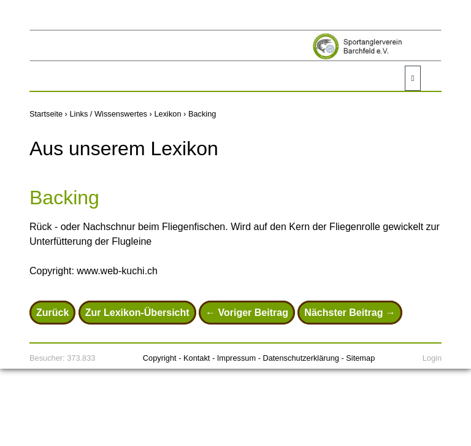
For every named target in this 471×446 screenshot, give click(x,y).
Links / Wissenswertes (108, 113)
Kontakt (196, 358)
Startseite (46, 113)
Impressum (236, 358)
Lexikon (167, 113)
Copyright (160, 358)
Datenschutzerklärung (300, 358)
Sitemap (360, 358)
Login (432, 358)
